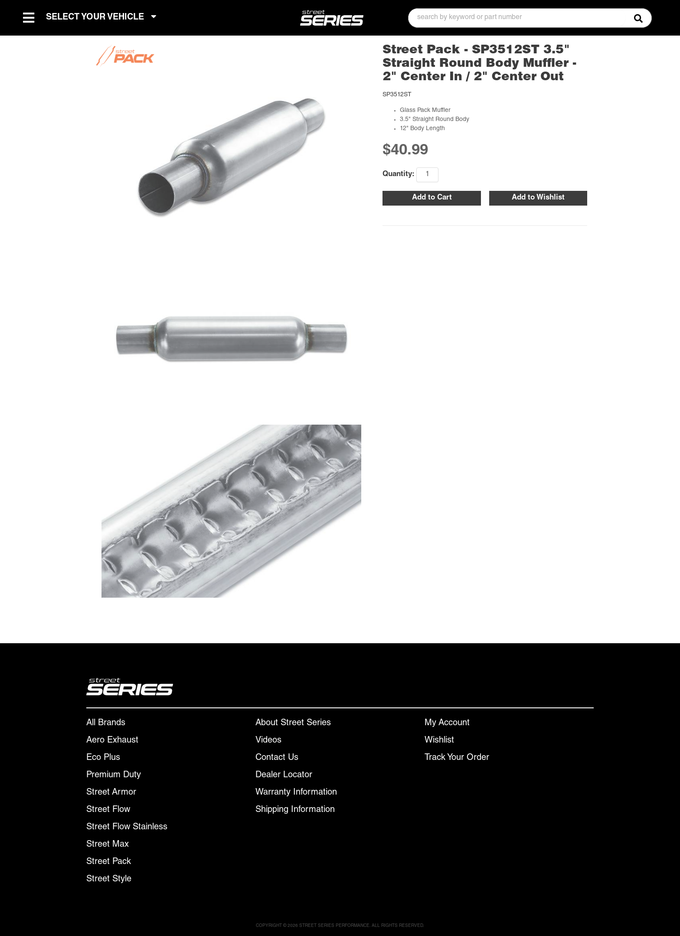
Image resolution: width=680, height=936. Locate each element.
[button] (530, 18)
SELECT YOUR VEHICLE (101, 17)
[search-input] (517, 18)
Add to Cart (432, 198)
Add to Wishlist (538, 198)
